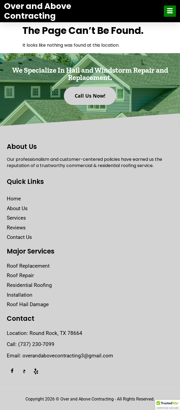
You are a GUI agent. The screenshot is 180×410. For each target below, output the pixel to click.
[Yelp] (36, 371)
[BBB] (24, 371)
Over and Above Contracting (37, 11)
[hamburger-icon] (170, 11)
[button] (167, 405)
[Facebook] (12, 371)
